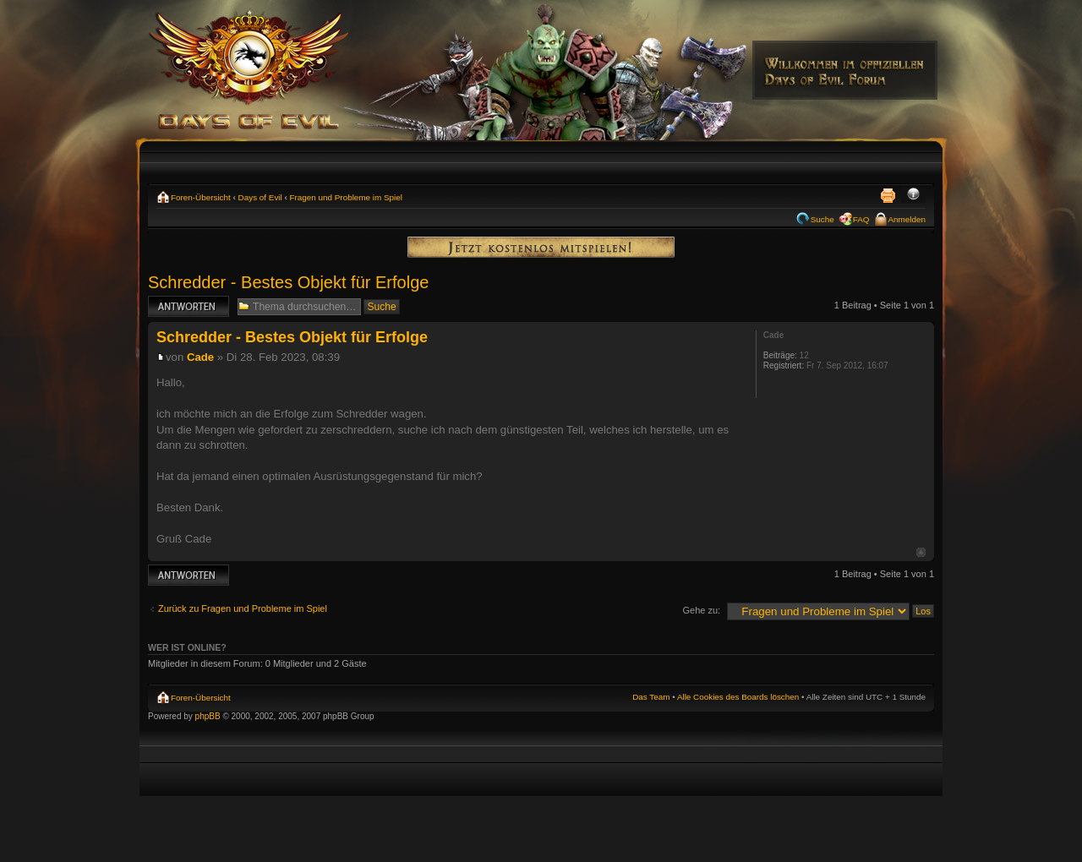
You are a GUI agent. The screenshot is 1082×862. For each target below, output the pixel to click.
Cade (200, 357)
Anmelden (907, 219)
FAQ (861, 219)
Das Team (650, 696)
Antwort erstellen (188, 306)
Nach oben (921, 552)
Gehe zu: (701, 610)
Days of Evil (260, 197)
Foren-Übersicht (201, 197)
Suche (822, 219)
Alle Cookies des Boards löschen (738, 696)
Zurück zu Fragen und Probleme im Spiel (242, 608)
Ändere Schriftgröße (913, 195)
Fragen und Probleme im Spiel (346, 197)
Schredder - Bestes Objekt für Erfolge (288, 282)
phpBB (208, 716)
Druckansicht (887, 195)
